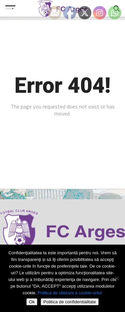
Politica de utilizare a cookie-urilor (70, 292)
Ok (32, 301)
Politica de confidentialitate (69, 301)
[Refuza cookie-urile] (116, 278)
